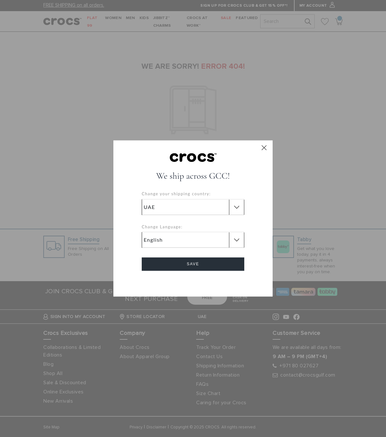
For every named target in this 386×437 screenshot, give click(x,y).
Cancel (193, 282)
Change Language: (162, 226)
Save (193, 264)
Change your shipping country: (176, 194)
